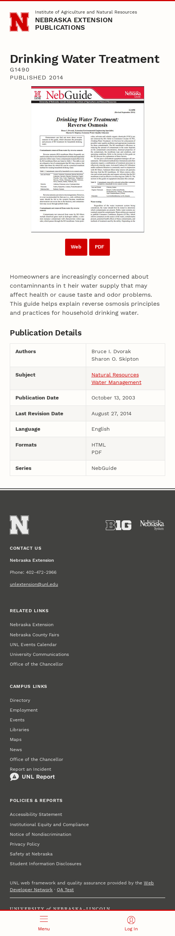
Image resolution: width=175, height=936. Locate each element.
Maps (15, 739)
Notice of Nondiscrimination (40, 834)
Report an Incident (32, 774)
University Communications (39, 654)
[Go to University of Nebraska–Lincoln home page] (19, 22)
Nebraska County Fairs (34, 634)
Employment (24, 710)
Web (76, 247)
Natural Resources (115, 375)
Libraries (19, 729)
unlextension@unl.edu (34, 584)
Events (17, 720)
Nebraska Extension (31, 624)
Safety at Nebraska (31, 854)
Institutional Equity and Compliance (49, 824)
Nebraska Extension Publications (74, 23)
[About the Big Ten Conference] (118, 525)
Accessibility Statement (36, 814)
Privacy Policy (25, 844)
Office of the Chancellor (36, 664)
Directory (20, 700)
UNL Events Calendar (33, 644)
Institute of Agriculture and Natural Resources (86, 12)
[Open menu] (44, 923)
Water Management (116, 382)
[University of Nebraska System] (152, 525)
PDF (99, 247)
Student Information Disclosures (45, 863)
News (16, 749)
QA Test (65, 889)
